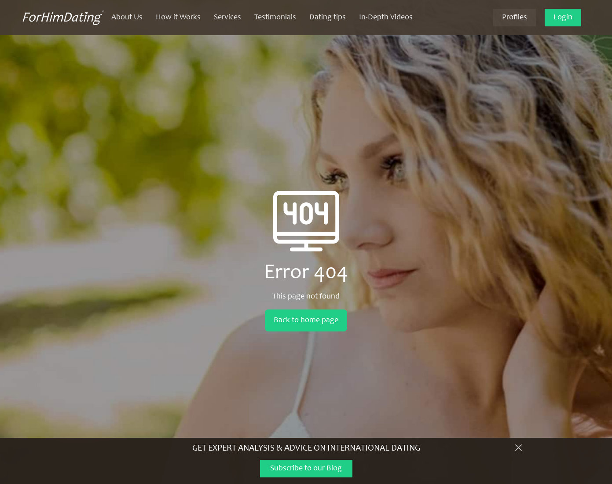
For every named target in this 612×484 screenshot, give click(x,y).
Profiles (514, 18)
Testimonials (275, 18)
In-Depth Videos (386, 18)
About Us (127, 18)
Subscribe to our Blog (306, 469)
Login (562, 18)
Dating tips (327, 18)
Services (227, 18)
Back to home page (306, 320)
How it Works (178, 18)
